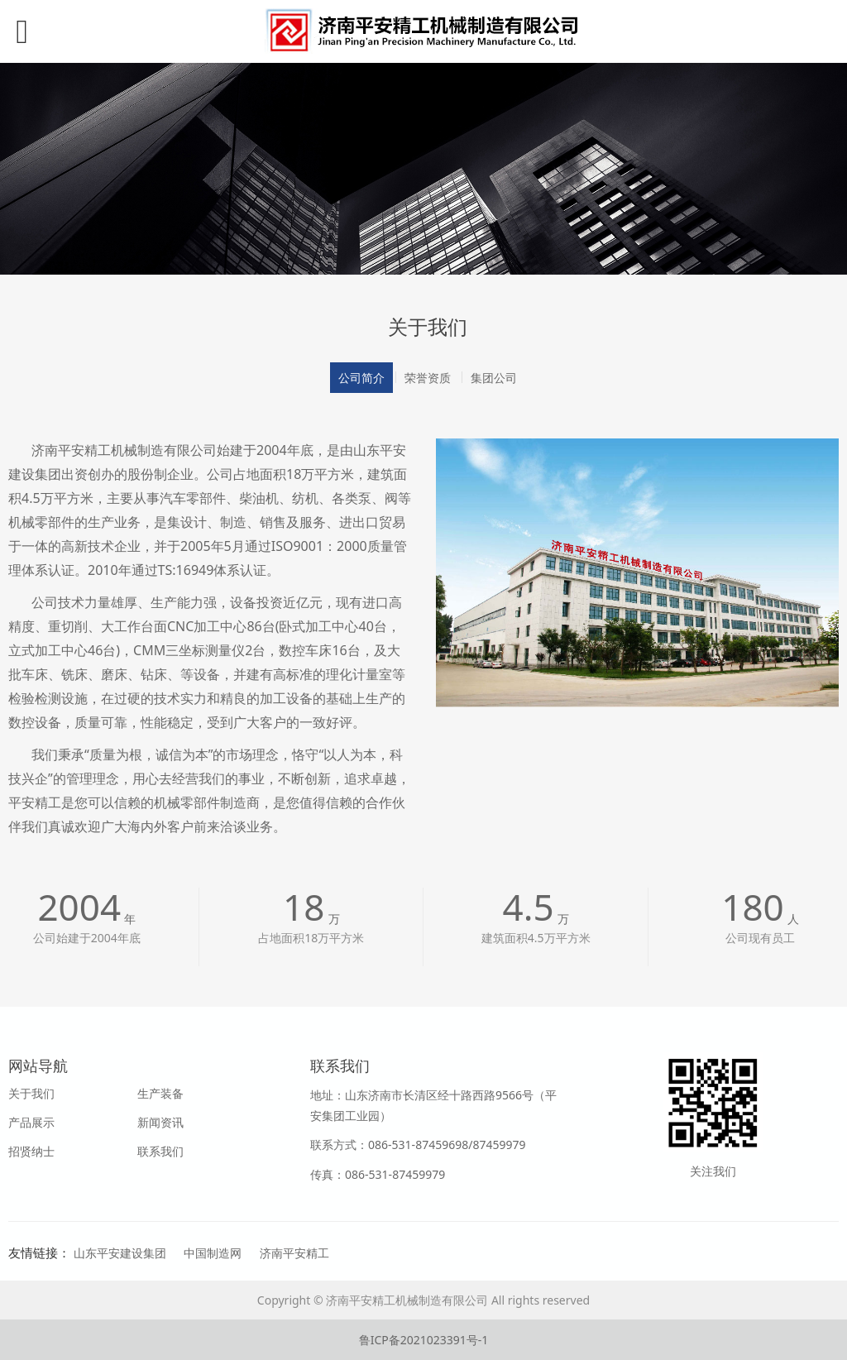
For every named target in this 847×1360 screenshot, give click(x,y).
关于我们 (31, 1093)
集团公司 (494, 377)
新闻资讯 (160, 1122)
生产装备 (160, 1093)
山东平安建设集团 (120, 1253)
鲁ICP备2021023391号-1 (424, 1340)
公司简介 (361, 377)
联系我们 (160, 1151)
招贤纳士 (31, 1151)
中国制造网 (213, 1253)
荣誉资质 (427, 377)
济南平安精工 (294, 1253)
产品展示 (31, 1122)
